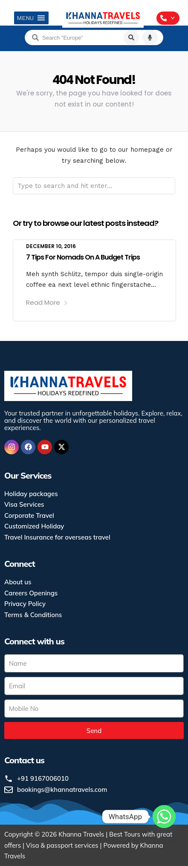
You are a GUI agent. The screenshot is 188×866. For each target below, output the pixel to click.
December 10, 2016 (51, 246)
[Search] (131, 37)
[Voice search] (150, 37)
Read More (47, 302)
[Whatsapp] (164, 816)
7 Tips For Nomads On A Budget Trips (83, 257)
